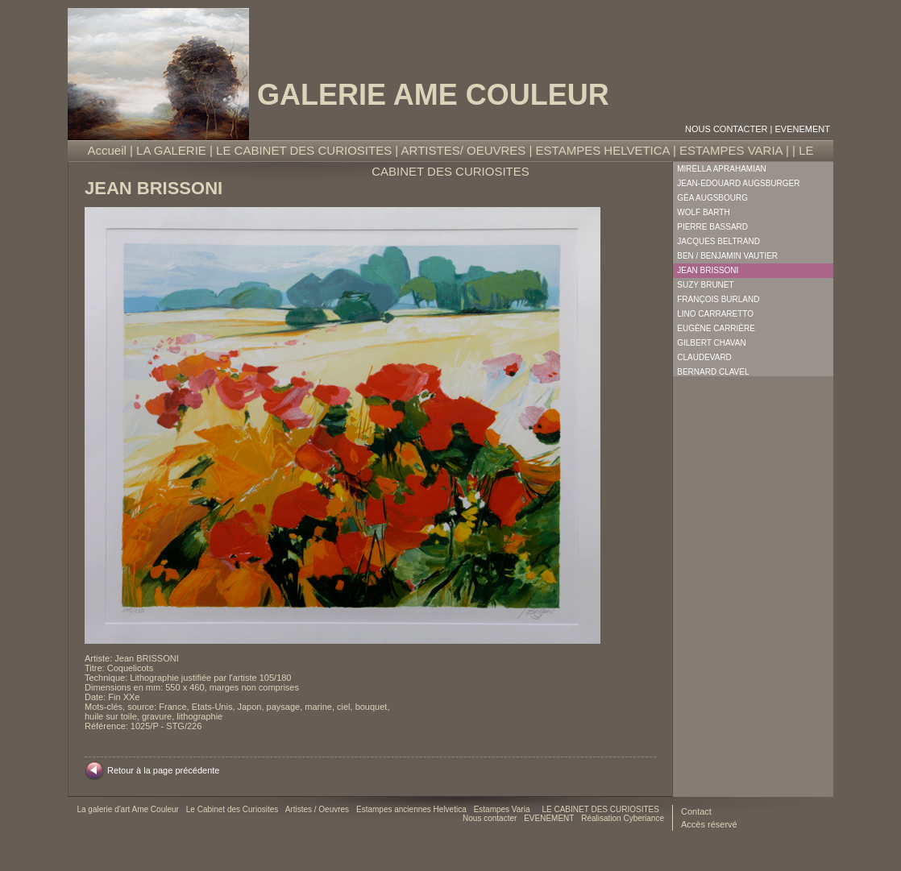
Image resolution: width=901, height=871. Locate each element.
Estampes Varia (503, 809)
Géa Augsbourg (712, 197)
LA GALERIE (171, 150)
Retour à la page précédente (163, 770)
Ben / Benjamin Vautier (727, 255)
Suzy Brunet (705, 284)
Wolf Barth (703, 212)
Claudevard (704, 357)
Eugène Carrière (716, 328)
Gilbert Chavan (711, 342)
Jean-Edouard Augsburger (738, 183)
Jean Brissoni (707, 270)
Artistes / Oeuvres (318, 809)
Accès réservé (709, 824)
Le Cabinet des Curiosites (233, 809)
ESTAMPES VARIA (731, 150)
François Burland (718, 299)
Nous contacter (726, 129)
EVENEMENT (802, 129)
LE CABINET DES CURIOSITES (304, 150)
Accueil (107, 150)
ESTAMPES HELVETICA (603, 150)
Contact (696, 811)
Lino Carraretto (715, 313)
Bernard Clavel (713, 371)
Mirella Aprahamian (721, 168)
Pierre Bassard (712, 226)
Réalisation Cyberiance (622, 818)
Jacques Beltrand (718, 241)
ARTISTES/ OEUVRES (463, 150)
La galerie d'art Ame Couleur (129, 809)
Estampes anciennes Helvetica (412, 809)
